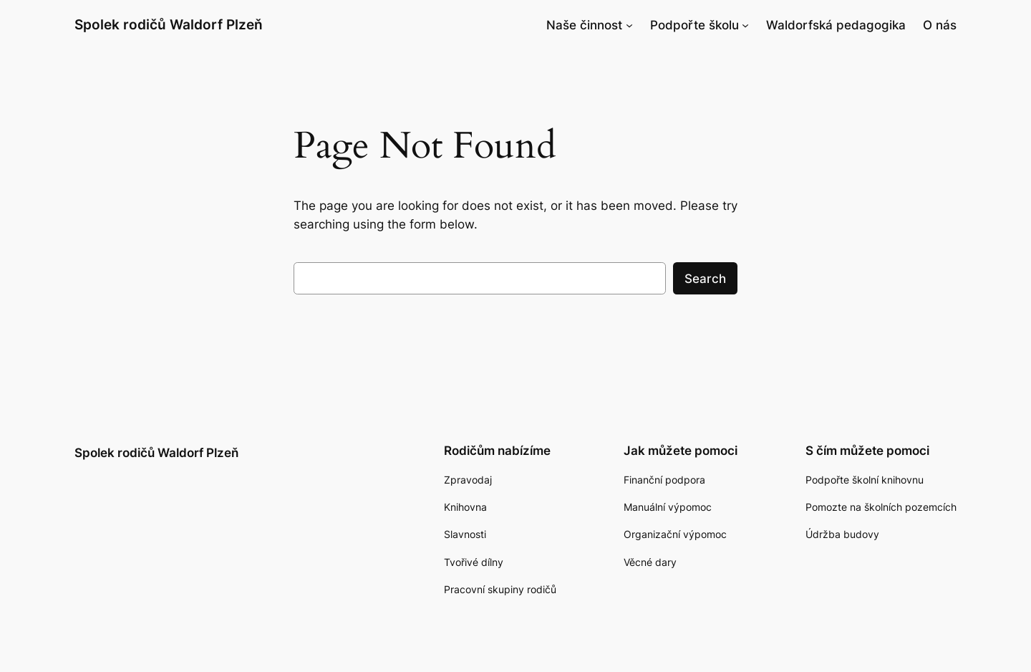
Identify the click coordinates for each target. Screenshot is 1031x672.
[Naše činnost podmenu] (629, 25)
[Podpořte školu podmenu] (745, 25)
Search (705, 279)
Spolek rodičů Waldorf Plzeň (168, 24)
